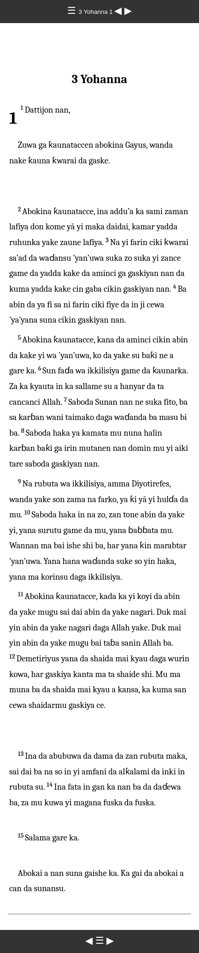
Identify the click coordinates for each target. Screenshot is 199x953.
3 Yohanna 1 (97, 11)
